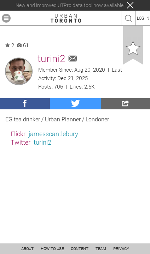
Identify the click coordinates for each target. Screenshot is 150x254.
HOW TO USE (52, 248)
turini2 (42, 142)
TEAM (101, 248)
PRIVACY (121, 248)
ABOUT (27, 248)
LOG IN (143, 18)
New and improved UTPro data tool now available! (70, 5)
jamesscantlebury (53, 133)
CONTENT (79, 248)
